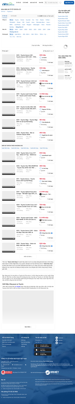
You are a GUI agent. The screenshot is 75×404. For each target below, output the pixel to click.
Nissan (18, 22)
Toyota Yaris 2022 (62, 32)
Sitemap (23, 346)
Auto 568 (67, 75)
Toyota (17, 20)
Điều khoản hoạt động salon (8, 342)
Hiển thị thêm (27, 256)
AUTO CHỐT (68, 69)
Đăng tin (69, 2)
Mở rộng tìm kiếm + (48, 45)
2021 (35, 29)
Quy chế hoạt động (25, 342)
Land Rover (17, 24)
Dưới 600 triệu (34, 148)
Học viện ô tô (38, 342)
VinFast (47, 20)
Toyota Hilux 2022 (63, 29)
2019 (44, 29)
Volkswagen (36, 24)
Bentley (12, 27)
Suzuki (28, 22)
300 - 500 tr (26, 34)
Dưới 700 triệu (44, 148)
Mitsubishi (12, 22)
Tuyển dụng (24, 344)
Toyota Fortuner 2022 (63, 21)
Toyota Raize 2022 (63, 18)
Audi (23, 24)
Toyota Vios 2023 (62, 27)
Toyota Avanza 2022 (63, 25)
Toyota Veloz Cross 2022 (64, 23)
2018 (48, 29)
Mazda (42, 20)
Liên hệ (4, 346)
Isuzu (33, 22)
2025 (16, 29)
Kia (33, 20)
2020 (39, 29)
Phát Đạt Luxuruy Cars (68, 62)
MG (23, 22)
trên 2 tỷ (19, 36)
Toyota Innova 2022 (63, 34)
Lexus (48, 22)
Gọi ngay (51, 62)
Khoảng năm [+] (14, 32)
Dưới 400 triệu (15, 148)
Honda (22, 20)
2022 (30, 29)
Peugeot (29, 24)
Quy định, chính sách (7, 340)
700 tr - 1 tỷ (43, 34)
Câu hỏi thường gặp (6, 344)
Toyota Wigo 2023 (63, 36)
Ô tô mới (13, 16)
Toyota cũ (9, 11)
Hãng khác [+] (19, 27)
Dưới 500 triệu (25, 148)
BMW (11, 24)
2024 (21, 29)
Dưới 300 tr (18, 34)
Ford (37, 20)
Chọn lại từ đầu (36, 45)
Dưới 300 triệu (6, 148)
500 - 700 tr (34, 34)
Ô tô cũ (3, 11)
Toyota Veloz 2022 (63, 16)
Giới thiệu (23, 340)
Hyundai (28, 20)
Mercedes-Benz (40, 22)
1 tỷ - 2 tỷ (12, 36)
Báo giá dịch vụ (38, 340)
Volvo (42, 24)
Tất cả (11, 20)
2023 (25, 29)
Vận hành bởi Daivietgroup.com (45, 372)
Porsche (48, 24)
